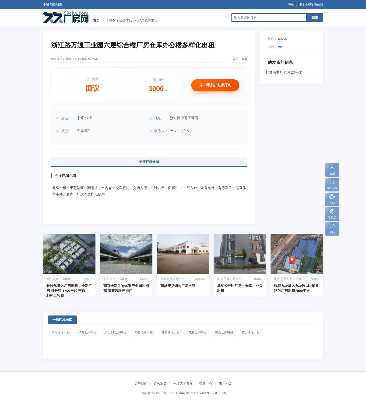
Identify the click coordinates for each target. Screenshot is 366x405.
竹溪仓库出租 (197, 332)
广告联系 (160, 384)
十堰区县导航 (183, 384)
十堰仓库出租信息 (119, 20)
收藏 (244, 59)
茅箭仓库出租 (61, 332)
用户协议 (225, 384)
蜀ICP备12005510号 (213, 393)
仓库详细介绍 (149, 161)
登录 (291, 4)
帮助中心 (205, 384)
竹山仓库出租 (251, 332)
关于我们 (140, 384)
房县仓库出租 (224, 332)
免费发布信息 (314, 4)
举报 (236, 59)
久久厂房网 (177, 393)
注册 (299, 4)
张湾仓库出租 (148, 20)
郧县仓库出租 (144, 332)
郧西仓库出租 (171, 332)
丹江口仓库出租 (115, 332)
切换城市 (56, 4)
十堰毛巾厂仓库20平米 (284, 72)
